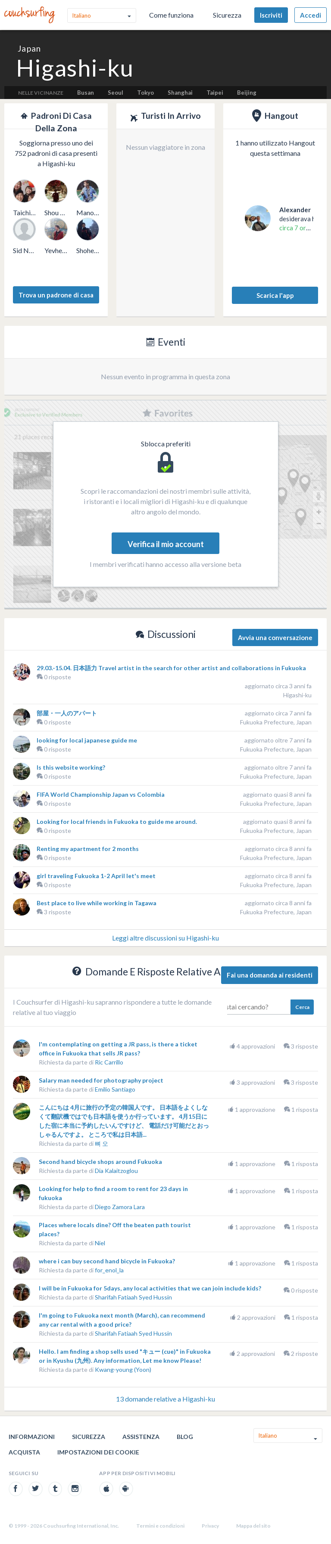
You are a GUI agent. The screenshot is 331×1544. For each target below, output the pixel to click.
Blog (185, 1436)
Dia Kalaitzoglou (116, 1170)
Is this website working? (71, 767)
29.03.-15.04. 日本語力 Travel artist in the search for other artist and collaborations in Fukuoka (171, 667)
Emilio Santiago (115, 1089)
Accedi (310, 15)
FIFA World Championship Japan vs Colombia (101, 794)
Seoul (115, 92)
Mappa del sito (253, 1525)
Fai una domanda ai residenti (269, 975)
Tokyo (145, 92)
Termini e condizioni (160, 1525)
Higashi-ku (297, 695)
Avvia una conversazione (275, 637)
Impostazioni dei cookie (98, 1452)
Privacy (210, 1525)
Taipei (214, 92)
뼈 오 (101, 1143)
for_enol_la (109, 1270)
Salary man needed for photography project (101, 1080)
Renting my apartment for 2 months (88, 848)
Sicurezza (227, 15)
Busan (85, 92)
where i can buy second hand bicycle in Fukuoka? (107, 1261)
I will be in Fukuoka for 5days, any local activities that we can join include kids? (150, 1288)
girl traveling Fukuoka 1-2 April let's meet (96, 875)
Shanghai (180, 92)
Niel (100, 1243)
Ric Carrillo (109, 1062)
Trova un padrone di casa (56, 295)
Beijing (246, 92)
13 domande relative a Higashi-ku (165, 1399)
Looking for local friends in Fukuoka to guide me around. (117, 821)
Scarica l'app (275, 295)
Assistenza (140, 1436)
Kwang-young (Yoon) (123, 1369)
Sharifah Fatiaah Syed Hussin (133, 1297)
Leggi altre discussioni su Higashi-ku (165, 938)
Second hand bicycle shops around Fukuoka (100, 1161)
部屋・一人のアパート (67, 713)
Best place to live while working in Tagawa (96, 903)
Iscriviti (271, 15)
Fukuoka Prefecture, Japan (276, 722)
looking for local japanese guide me (87, 740)
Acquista (24, 1452)
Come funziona (171, 15)
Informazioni (32, 1436)
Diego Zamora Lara (120, 1206)
